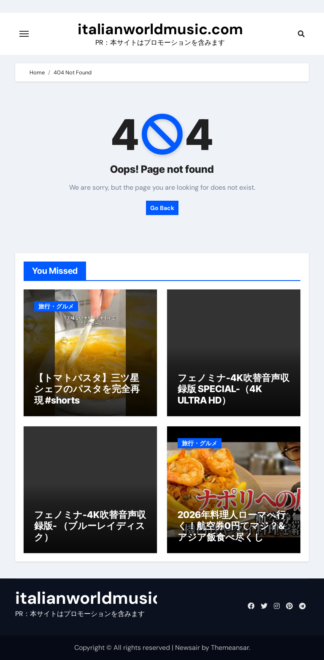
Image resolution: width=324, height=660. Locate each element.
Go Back (162, 208)
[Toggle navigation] (24, 34)
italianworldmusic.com (160, 29)
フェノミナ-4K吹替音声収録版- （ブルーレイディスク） (90, 526)
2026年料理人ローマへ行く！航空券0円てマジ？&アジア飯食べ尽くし (232, 526)
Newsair (187, 647)
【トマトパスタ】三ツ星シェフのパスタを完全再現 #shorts (87, 389)
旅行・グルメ (56, 306)
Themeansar (230, 647)
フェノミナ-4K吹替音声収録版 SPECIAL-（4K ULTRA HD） (233, 389)
